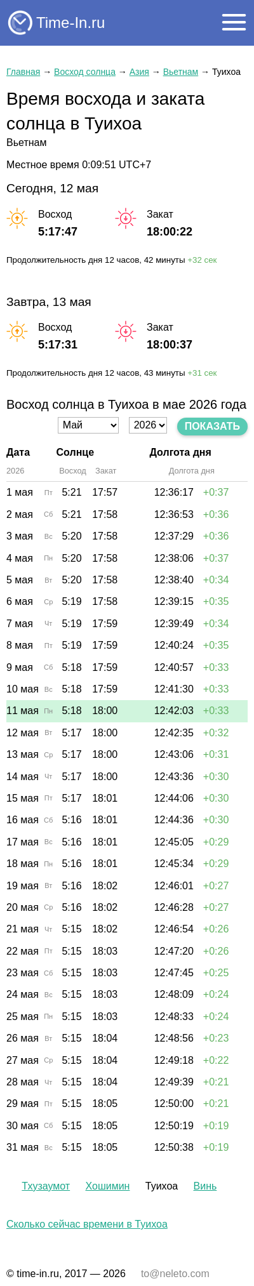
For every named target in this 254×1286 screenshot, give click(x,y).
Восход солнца (85, 72)
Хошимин (107, 1186)
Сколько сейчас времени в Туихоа (87, 1224)
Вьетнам (181, 72)
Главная (23, 72)
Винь (205, 1186)
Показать (212, 426)
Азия (139, 72)
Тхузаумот (46, 1186)
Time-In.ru (70, 22)
